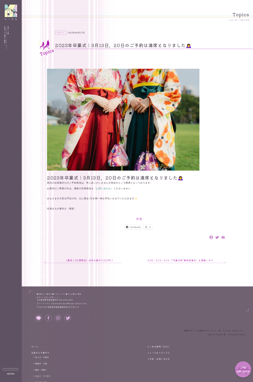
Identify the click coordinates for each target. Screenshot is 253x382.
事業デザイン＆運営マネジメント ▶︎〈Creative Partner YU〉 (214, 331)
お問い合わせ (103, 188)
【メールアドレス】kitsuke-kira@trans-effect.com (61, 303)
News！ (61, 33)
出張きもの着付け (40, 352)
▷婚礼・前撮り (40, 369)
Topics (239, 16)
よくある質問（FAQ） (159, 346)
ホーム (34, 346)
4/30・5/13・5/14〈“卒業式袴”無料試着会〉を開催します (180, 260)
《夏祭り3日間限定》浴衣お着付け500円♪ (89, 260)
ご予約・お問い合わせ (158, 358)
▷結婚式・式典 (40, 363)
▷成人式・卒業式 (41, 357)
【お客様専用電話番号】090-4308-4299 (55, 300)
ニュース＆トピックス (158, 352)
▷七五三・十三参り (42, 376)
